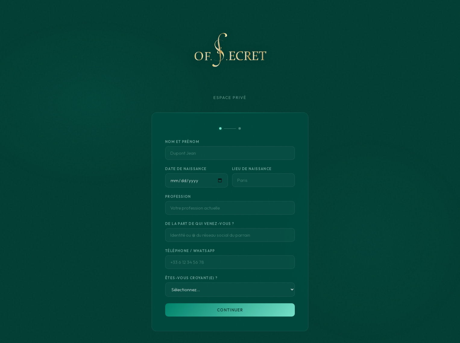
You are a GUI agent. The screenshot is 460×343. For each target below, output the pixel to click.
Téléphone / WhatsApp (190, 252)
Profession (178, 197)
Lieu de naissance (252, 170)
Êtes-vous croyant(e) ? (191, 279)
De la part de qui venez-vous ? (199, 224)
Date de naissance (186, 170)
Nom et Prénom (182, 142)
